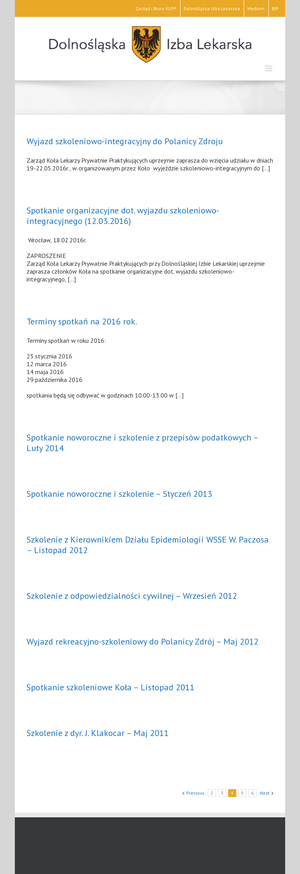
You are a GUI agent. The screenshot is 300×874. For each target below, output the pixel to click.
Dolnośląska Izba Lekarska (212, 8)
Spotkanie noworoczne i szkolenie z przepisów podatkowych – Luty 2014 (142, 442)
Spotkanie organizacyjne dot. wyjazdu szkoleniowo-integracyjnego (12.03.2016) (123, 215)
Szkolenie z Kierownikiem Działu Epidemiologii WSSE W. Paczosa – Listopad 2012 (148, 544)
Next (265, 793)
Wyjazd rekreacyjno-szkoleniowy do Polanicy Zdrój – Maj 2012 (143, 641)
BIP (275, 8)
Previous (195, 793)
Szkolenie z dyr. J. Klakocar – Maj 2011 (98, 732)
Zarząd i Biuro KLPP (156, 8)
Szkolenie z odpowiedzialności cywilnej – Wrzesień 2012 (132, 595)
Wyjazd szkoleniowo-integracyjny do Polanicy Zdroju (125, 141)
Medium (255, 8)
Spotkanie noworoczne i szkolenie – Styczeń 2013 (119, 493)
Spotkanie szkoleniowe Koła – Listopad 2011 (111, 687)
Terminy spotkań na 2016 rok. (82, 321)
